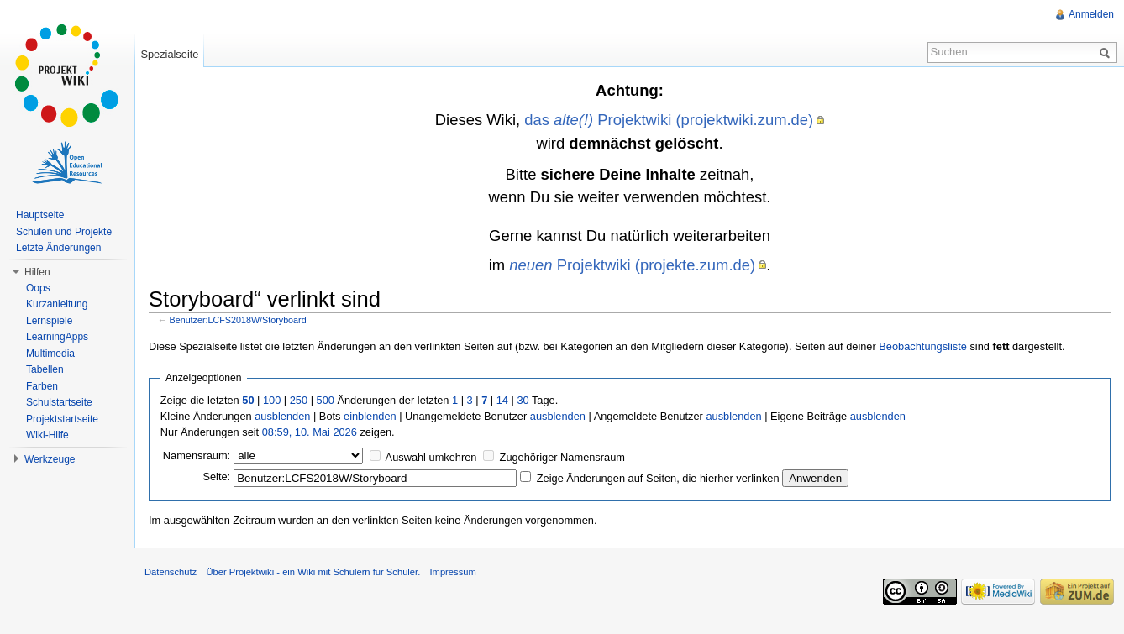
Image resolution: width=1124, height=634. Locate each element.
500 (325, 400)
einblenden (370, 416)
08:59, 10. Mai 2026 (309, 432)
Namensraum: (196, 455)
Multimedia (50, 353)
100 (272, 400)
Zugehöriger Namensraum (562, 457)
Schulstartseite (59, 402)
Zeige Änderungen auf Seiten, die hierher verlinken (658, 478)
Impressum (452, 572)
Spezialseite (169, 54)
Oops (38, 288)
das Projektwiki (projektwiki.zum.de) (668, 119)
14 (502, 400)
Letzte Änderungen (58, 248)
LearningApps (57, 337)
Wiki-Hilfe (47, 435)
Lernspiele (49, 321)
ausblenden (282, 416)
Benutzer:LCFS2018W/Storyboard (238, 320)
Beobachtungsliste (923, 346)
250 (298, 400)
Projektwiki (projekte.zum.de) (632, 265)
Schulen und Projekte (64, 232)
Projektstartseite (62, 419)
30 (522, 400)
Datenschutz (170, 572)
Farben (42, 386)
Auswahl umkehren (431, 457)
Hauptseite (40, 215)
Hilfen (37, 272)
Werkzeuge (49, 459)
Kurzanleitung (56, 304)
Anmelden (1091, 14)
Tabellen (45, 369)
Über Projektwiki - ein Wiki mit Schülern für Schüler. (313, 572)
